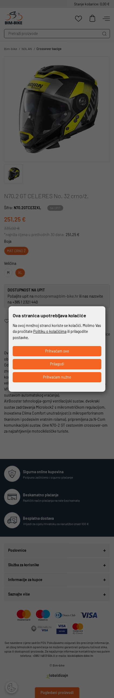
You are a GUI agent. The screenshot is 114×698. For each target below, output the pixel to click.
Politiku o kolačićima (49, 331)
